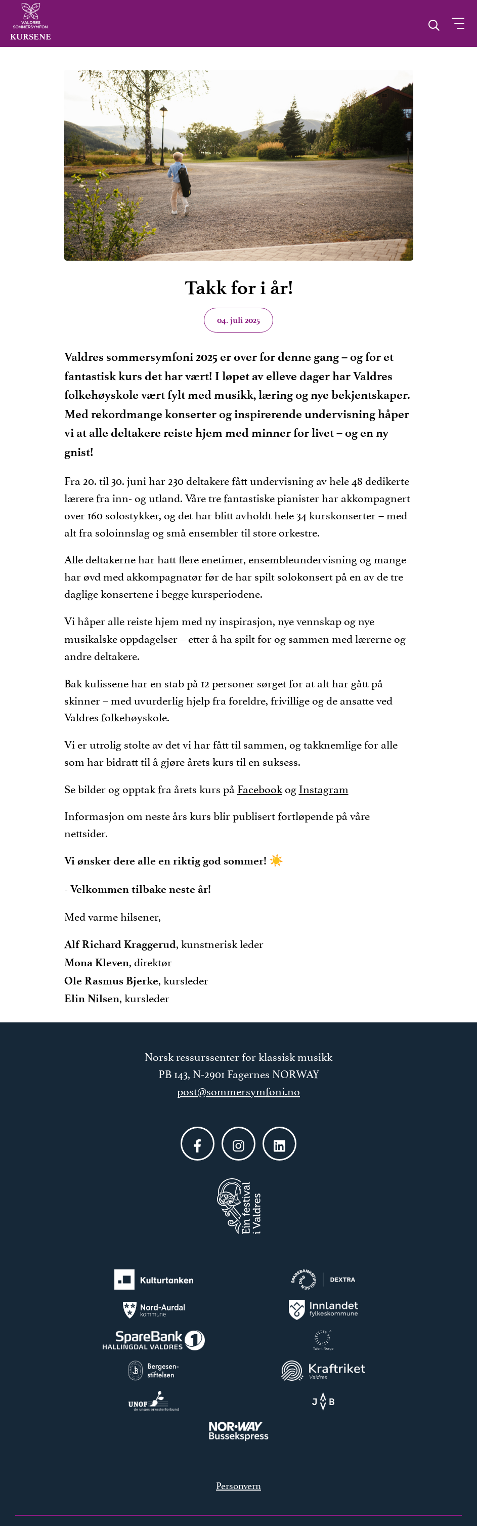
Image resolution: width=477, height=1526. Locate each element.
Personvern (238, 1484)
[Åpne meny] (458, 23)
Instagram (324, 788)
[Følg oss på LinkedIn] (279, 1144)
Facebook (259, 788)
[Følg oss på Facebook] (197, 1144)
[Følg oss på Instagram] (238, 1144)
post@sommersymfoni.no (238, 1090)
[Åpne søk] (434, 23)
